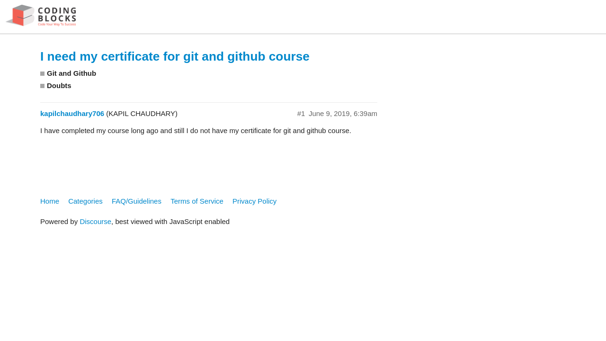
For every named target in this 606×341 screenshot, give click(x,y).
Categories (85, 201)
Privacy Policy (254, 201)
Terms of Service (196, 201)
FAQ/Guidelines (136, 201)
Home (49, 201)
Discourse (95, 221)
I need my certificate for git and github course (175, 56)
